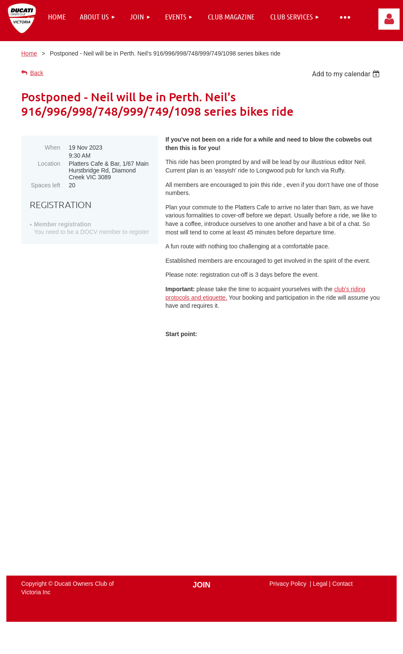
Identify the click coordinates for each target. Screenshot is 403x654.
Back (36, 73)
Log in (389, 19)
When (52, 147)
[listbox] (347, 74)
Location (49, 163)
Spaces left (45, 185)
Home (29, 53)
